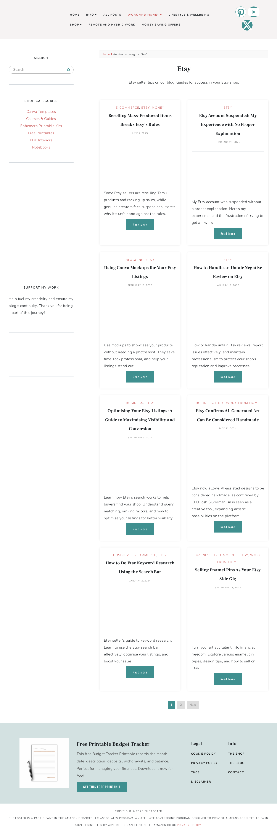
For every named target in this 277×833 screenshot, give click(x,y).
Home (75, 15)
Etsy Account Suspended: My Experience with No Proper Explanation (228, 124)
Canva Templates (41, 111)
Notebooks (41, 147)
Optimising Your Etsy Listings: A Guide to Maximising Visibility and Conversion (140, 420)
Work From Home (243, 403)
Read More (140, 224)
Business (134, 403)
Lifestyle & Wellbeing (189, 15)
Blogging (135, 260)
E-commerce (127, 108)
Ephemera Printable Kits (41, 125)
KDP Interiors (41, 140)
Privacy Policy (189, 825)
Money (158, 108)
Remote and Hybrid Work (112, 25)
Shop (74, 25)
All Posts (112, 15)
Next (193, 705)
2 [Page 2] (181, 705)
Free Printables (41, 133)
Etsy (145, 108)
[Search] (68, 70)
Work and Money (143, 15)
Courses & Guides (41, 118)
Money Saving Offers (161, 25)
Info (90, 15)
